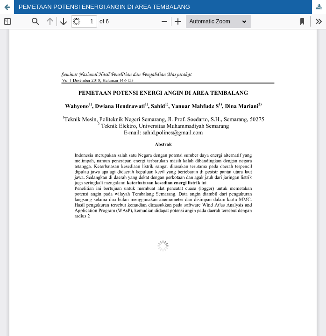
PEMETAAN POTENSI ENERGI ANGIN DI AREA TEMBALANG (104, 6)
